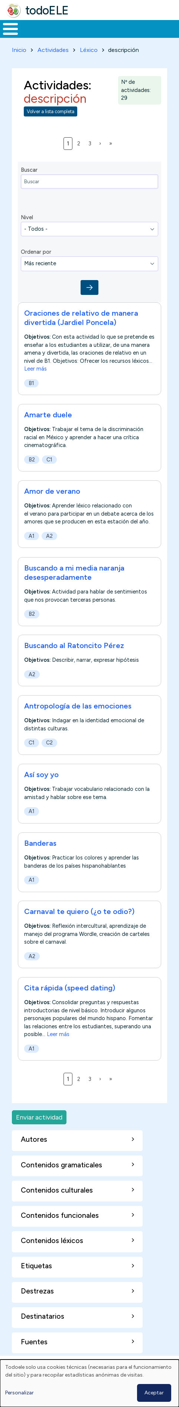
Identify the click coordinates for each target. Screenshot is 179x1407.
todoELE (47, 10)
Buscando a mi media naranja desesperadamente (74, 572)
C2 (49, 742)
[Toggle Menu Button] (10, 29)
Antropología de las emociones (77, 705)
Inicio (19, 49)
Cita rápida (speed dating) (69, 987)
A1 (32, 536)
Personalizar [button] (19, 1393)
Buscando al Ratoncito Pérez (74, 645)
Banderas (40, 843)
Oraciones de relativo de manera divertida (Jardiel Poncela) (81, 318)
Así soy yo (41, 774)
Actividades (53, 49)
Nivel (27, 217)
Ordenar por (36, 252)
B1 (31, 383)
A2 (49, 536)
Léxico (89, 49)
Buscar (29, 170)
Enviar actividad (39, 1117)
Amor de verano (52, 491)
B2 (32, 459)
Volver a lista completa (50, 111)
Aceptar (154, 1393)
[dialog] (89, 1383)
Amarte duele (48, 414)
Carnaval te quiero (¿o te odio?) (79, 911)
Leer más (35, 368)
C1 (49, 459)
